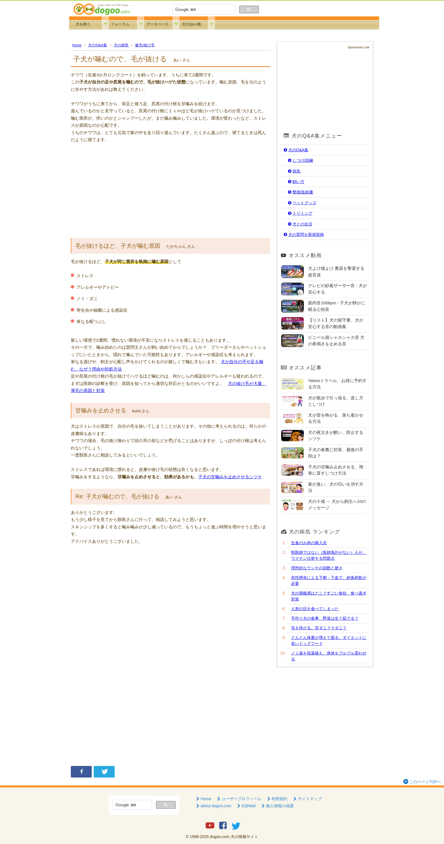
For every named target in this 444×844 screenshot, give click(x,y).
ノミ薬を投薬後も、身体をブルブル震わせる (328, 656)
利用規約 (277, 798)
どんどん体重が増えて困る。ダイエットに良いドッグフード (328, 640)
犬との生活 (299, 224)
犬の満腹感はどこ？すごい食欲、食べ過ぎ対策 (328, 596)
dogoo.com (219, 836)
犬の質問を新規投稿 (303, 234)
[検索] (203, 9)
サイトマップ (307, 798)
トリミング (299, 213)
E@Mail (246, 806)
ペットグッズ (301, 203)
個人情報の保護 (277, 806)
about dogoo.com (213, 806)
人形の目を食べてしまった (315, 608)
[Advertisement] (170, 190)
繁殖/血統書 (300, 192)
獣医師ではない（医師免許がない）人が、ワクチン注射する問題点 (328, 555)
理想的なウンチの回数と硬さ (317, 568)
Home (203, 798)
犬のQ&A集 (191, 24)
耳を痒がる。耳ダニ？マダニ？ (319, 628)
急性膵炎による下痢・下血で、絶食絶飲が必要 (328, 580)
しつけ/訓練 (300, 160)
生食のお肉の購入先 (309, 543)
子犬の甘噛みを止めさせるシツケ (230, 476)
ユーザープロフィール (238, 798)
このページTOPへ (421, 781)
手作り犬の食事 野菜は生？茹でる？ (324, 618)
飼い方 (295, 181)
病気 (293, 171)
